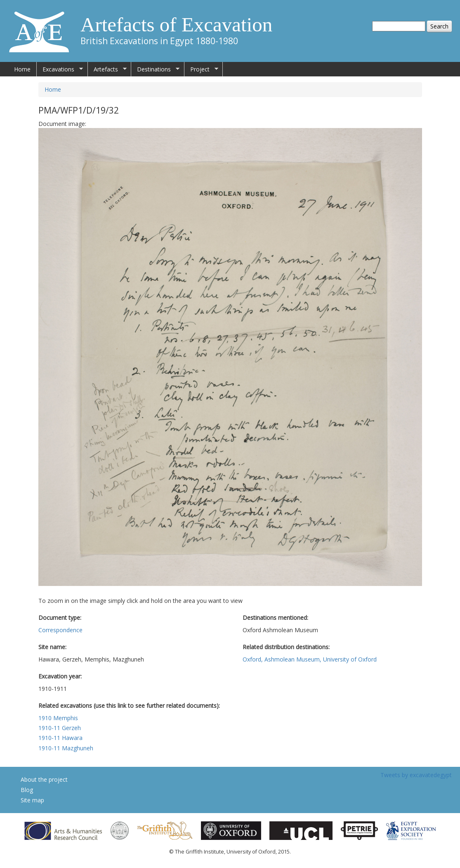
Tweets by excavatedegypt (416, 775)
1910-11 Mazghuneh (65, 748)
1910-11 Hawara (60, 738)
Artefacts (107, 69)
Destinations (155, 69)
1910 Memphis (58, 718)
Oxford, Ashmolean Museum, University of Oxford (310, 659)
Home (22, 69)
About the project (44, 779)
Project (201, 69)
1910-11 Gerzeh (59, 728)
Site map (32, 800)
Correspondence (60, 630)
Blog (27, 790)
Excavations (60, 69)
